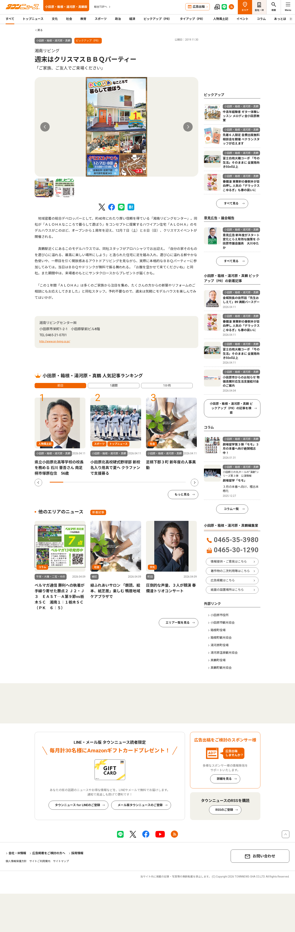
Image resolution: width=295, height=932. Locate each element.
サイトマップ (61, 861)
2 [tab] (70, 482)
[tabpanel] (116, 127)
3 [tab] (83, 482)
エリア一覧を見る (178, 622)
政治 (118, 19)
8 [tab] (151, 482)
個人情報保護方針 (16, 861)
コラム (261, 19)
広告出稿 (199, 6)
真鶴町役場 (218, 660)
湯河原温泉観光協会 (224, 652)
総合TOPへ (100, 6)
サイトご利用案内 (39, 861)
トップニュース (33, 19)
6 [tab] (124, 482)
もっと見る (182, 494)
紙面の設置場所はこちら (227, 590)
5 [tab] (111, 482)
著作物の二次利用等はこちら (230, 571)
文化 (55, 19)
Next (188, 127)
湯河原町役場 (220, 645)
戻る (40, 30)
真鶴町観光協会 (221, 667)
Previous (45, 127)
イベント (242, 19)
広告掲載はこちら (223, 580)
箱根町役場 (218, 630)
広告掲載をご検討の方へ (48, 853)
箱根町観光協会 (221, 637)
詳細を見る (224, 779)
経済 (132, 19)
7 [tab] (138, 482)
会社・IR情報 (17, 853)
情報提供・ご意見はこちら (229, 561)
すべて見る (231, 203)
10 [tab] (179, 482)
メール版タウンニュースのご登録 (140, 805)
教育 (83, 19)
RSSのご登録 (224, 810)
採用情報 (77, 853)
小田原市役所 (220, 615)
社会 (69, 19)
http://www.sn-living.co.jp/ (54, 341)
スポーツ (101, 19)
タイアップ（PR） (192, 19)
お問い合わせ (264, 856)
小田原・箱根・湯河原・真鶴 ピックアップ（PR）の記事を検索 (231, 408)
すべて (10, 19)
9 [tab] (165, 482)
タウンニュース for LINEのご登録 (77, 805)
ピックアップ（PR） (158, 19)
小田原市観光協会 (223, 622)
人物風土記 (220, 19)
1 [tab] (56, 482)
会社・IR (259, 10)
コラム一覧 (231, 509)
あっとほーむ (283, 19)
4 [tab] (97, 482)
